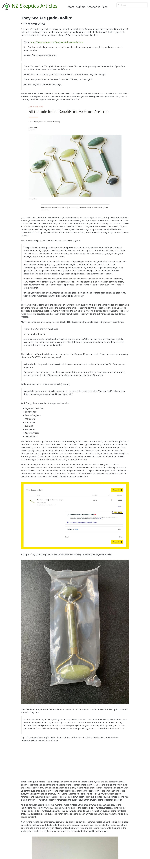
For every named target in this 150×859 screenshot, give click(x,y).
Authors (80, 7)
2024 (41, 24)
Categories (93, 7)
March (32, 24)
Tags (104, 7)
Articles (49, 5)
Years (71, 7)
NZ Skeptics (25, 5)
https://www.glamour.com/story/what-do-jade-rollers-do (57, 42)
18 (24, 24)
